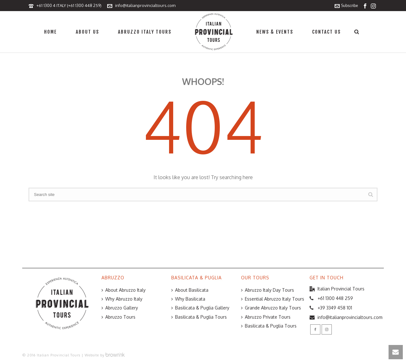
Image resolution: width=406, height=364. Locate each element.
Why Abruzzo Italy (122, 299)
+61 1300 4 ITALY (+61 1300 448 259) (69, 5)
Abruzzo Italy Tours (144, 32)
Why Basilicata (188, 299)
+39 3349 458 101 (335, 307)
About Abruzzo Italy (124, 290)
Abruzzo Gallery (120, 307)
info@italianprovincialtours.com (145, 5)
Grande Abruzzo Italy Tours (271, 307)
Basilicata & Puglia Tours (199, 317)
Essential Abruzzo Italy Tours (272, 299)
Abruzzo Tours (118, 317)
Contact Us (326, 32)
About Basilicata (189, 290)
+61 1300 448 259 (335, 298)
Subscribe (346, 5)
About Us (87, 32)
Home (50, 32)
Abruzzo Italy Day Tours (267, 290)
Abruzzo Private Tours (266, 317)
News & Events (274, 32)
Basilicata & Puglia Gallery (200, 307)
